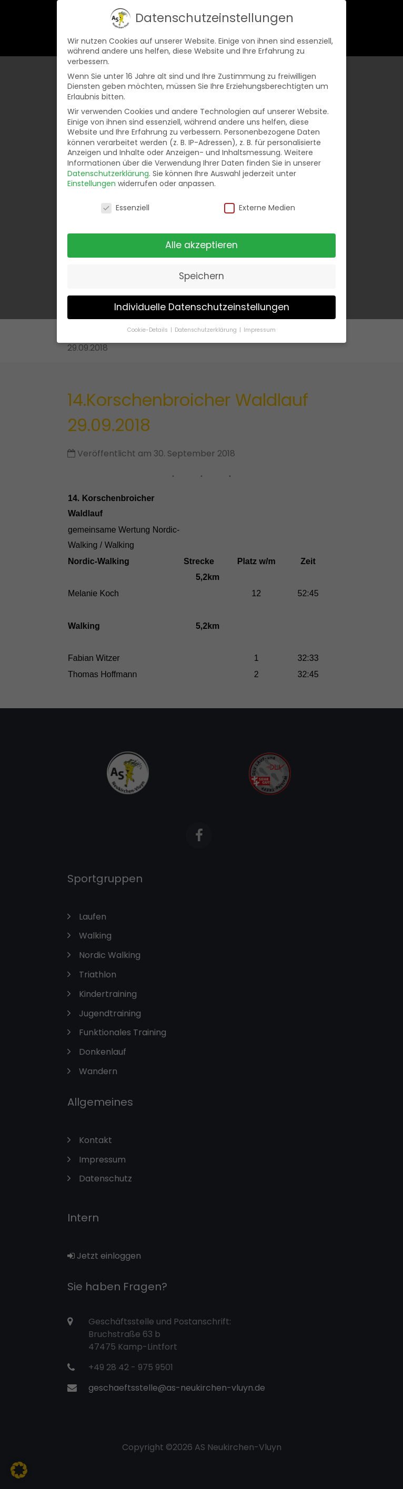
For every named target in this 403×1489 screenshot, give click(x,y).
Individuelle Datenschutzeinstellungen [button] (201, 302)
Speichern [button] (201, 271)
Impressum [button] (260, 325)
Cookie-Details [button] (148, 325)
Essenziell (125, 203)
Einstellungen (91, 179)
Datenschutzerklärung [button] (206, 325)
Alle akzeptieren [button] (201, 240)
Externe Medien (259, 203)
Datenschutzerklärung (108, 169)
